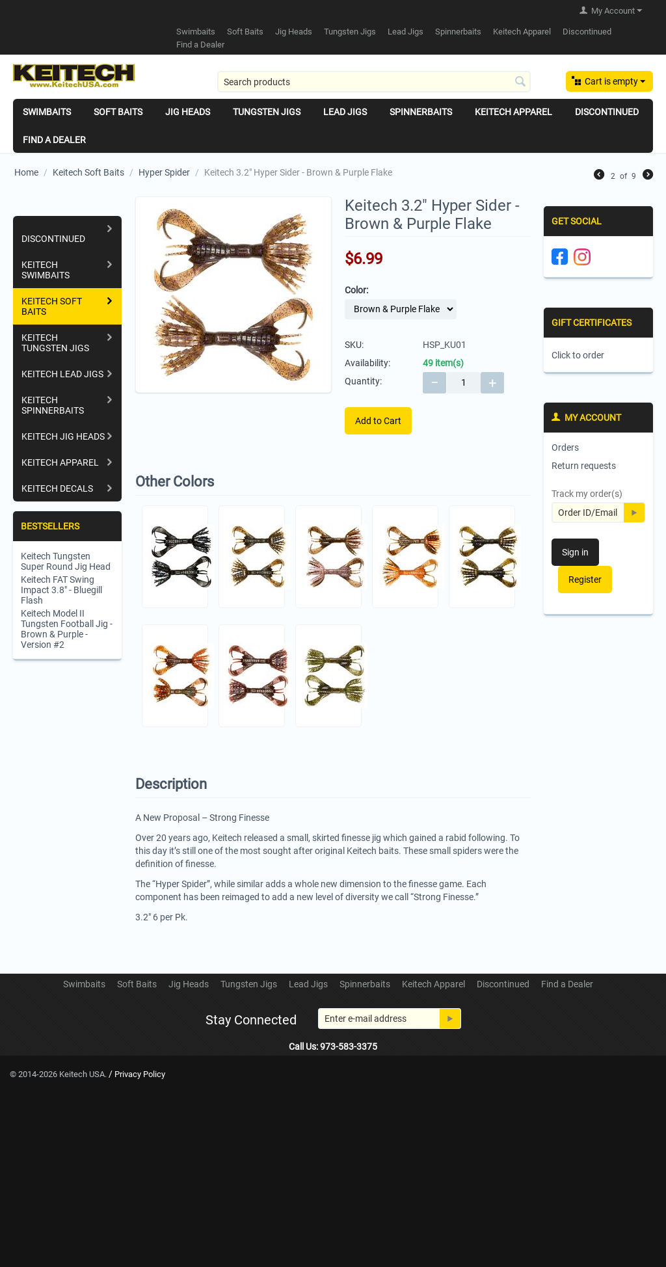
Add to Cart (378, 421)
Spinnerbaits (458, 31)
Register (585, 579)
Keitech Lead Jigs (62, 374)
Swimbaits (195, 31)
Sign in (575, 552)
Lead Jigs (405, 31)
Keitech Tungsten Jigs (55, 342)
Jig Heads (293, 31)
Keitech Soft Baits (88, 172)
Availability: (367, 363)
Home (26, 172)
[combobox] (374, 81)
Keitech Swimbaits (45, 270)
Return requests (584, 465)
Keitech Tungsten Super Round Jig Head (66, 561)
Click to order (578, 355)
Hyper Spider (164, 172)
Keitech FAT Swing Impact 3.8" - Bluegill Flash (61, 590)
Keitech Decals (57, 488)
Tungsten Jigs (350, 31)
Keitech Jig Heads (63, 436)
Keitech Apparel (522, 31)
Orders (565, 447)
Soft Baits (245, 31)
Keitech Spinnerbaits (52, 405)
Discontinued (587, 31)
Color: (356, 290)
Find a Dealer (200, 44)
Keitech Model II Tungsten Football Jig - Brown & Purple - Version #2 (67, 629)
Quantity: (363, 381)
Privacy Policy (139, 1074)
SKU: (354, 345)
